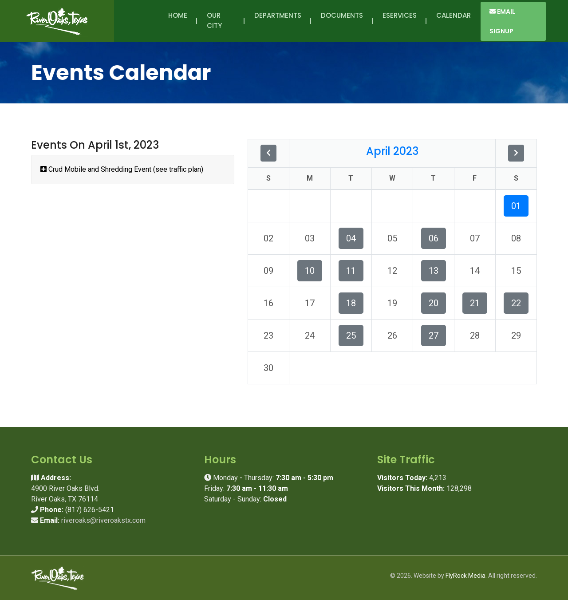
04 (351, 238)
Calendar (453, 15)
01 (516, 206)
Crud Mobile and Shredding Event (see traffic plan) (121, 169)
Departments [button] (277, 20)
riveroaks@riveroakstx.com (103, 520)
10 (310, 270)
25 (351, 335)
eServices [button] (400, 20)
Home (177, 15)
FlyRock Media (465, 575)
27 (433, 335)
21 (475, 303)
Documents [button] (342, 20)
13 (433, 270)
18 (351, 303)
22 (516, 303)
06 (433, 238)
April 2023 (392, 151)
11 (351, 270)
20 (433, 303)
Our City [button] (216, 20)
